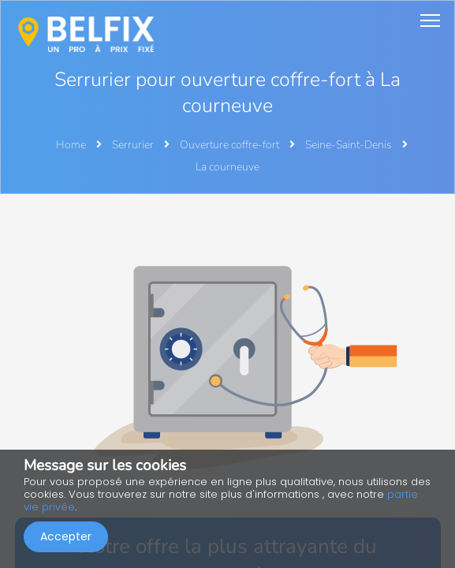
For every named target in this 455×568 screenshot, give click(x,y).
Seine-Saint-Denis (349, 144)
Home (71, 144)
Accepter (65, 536)
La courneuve (227, 166)
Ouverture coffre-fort (231, 144)
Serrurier (134, 144)
